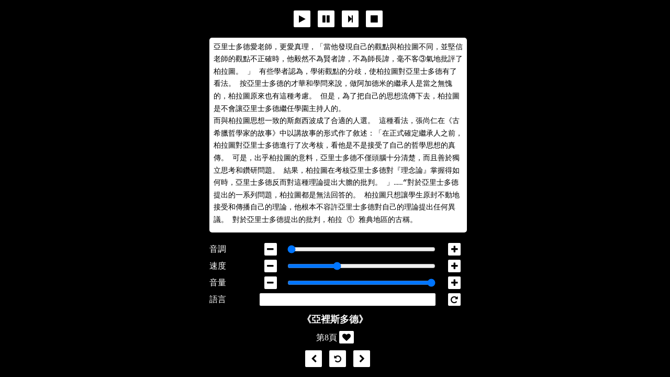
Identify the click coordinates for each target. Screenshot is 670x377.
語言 (217, 299)
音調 (217, 249)
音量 (217, 282)
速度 (217, 265)
